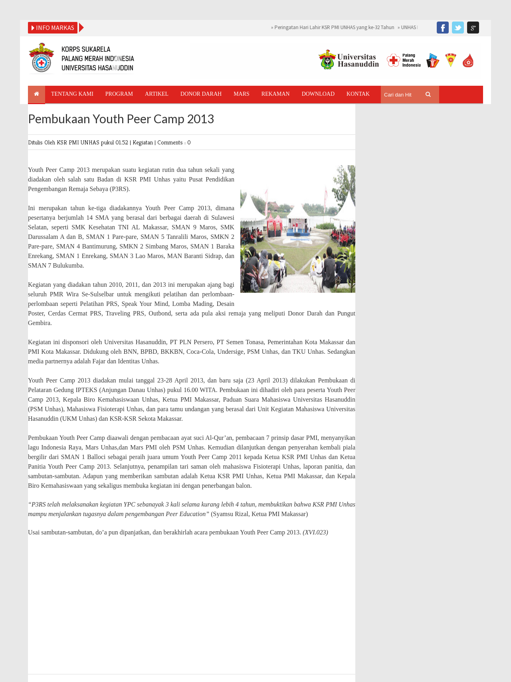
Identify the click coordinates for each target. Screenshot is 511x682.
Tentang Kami (72, 94)
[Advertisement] (191, 606)
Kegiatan (143, 142)
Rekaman (275, 94)
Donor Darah (201, 94)
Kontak (358, 94)
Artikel (156, 94)
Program (119, 94)
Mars (242, 94)
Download (318, 94)
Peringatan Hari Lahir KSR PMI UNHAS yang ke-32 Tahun (334, 27)
